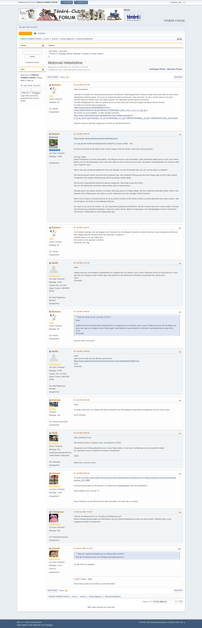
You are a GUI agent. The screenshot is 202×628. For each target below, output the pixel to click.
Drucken (178, 77)
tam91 (55, 263)
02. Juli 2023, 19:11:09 (81, 85)
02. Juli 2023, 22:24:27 (81, 227)
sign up (30, 80)
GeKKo (100, 54)
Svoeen (56, 134)
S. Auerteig (61, 54)
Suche (23, 45)
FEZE (54, 433)
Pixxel (93, 54)
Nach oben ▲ (180, 622)
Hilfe (148, 622)
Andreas (56, 400)
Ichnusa (56, 473)
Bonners (56, 85)
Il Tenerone (57, 512)
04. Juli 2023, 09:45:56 (81, 433)
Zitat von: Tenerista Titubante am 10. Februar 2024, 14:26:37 (101, 554)
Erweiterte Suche (32, 62)
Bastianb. (77, 54)
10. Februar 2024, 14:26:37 (83, 512)
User (22, 69)
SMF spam (91, 607)
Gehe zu (146, 601)
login (22, 80)
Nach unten (53, 77)
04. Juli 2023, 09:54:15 (81, 473)
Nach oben (52, 590)
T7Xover (52, 54)
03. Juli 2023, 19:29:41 (81, 311)
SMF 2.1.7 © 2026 (23, 622)
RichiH (69, 54)
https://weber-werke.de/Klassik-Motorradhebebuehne (96, 138)
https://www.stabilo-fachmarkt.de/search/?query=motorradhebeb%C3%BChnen (106, 361)
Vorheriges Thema (157, 69)
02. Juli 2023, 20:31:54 (81, 134)
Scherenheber (123, 486)
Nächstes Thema (174, 69)
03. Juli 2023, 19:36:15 (81, 351)
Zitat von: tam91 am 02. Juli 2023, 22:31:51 (94, 317)
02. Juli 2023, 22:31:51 (81, 263)
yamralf (56, 548)
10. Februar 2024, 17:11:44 (83, 548)
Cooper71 (86, 54)
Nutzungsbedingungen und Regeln (163, 622)
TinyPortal (142, 622)
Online (51, 45)
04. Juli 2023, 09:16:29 (81, 400)
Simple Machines (36, 622)
